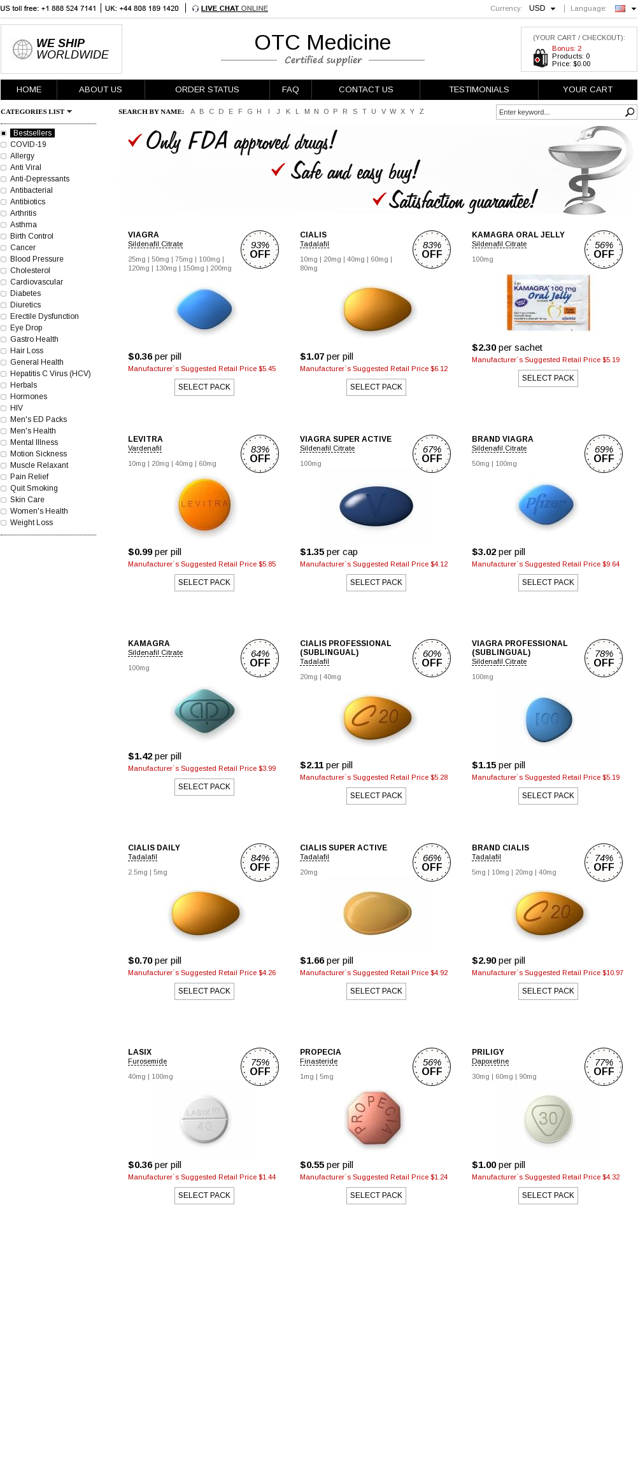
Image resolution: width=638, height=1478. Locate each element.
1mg (307, 1076)
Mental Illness (34, 442)
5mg (160, 872)
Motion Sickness (38, 453)
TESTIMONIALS (479, 89)
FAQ (290, 89)
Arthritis (23, 213)
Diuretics (25, 304)
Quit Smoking (34, 488)
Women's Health (39, 511)
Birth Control (31, 236)
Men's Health (33, 430)
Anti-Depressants (39, 178)
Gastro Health (34, 339)
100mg (209, 259)
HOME (29, 89)
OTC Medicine (323, 42)
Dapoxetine (490, 1061)
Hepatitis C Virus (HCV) (50, 373)
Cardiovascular (36, 282)
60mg (379, 259)
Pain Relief (29, 476)
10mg (309, 259)
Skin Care (27, 499)
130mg (166, 268)
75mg (184, 259)
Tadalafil (314, 244)
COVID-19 (28, 144)
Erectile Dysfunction (44, 316)
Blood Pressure (37, 259)
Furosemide (147, 1061)
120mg (139, 268)
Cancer (23, 247)
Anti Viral (25, 167)
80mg (309, 268)
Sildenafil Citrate (155, 244)
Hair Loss (26, 350)
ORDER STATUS (207, 89)
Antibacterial (31, 190)
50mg (160, 259)
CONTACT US (366, 89)
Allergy (22, 155)
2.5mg (138, 872)
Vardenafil (145, 448)
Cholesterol (30, 270)
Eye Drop (26, 327)
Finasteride (318, 1061)
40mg (356, 259)
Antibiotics (27, 201)
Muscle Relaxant (39, 465)
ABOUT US (100, 89)
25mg (137, 259)
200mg (221, 268)
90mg (528, 1076)
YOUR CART (588, 89)
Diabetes (25, 293)
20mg (332, 259)
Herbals (23, 385)
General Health (37, 362)
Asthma (23, 224)
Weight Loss (31, 522)
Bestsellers (32, 133)
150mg (193, 268)
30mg (481, 1076)
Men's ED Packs (38, 419)
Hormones (28, 396)
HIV (16, 408)
